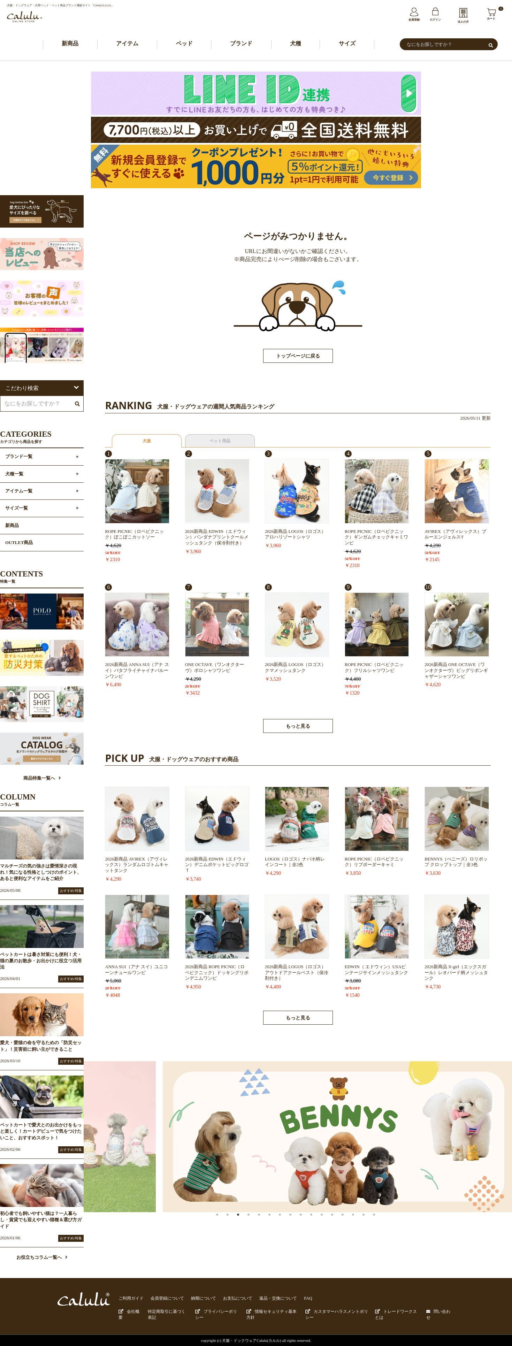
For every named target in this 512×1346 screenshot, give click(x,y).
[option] (298, 1137)
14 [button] (360, 1222)
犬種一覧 (14, 474)
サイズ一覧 (16, 508)
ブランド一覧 (18, 457)
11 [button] (329, 1222)
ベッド (184, 44)
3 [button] (245, 1222)
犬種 (295, 44)
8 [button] (297, 1222)
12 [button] (339, 1222)
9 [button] (308, 1222)
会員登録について (163, 1299)
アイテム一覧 (18, 491)
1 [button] (224, 1222)
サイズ (347, 44)
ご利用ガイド (130, 1299)
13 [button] (350, 1222)
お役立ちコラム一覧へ (41, 1258)
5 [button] (266, 1222)
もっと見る (298, 726)
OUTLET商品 (19, 543)
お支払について (229, 1299)
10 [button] (318, 1222)
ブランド (241, 44)
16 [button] (381, 1222)
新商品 (70, 44)
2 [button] (235, 1222)
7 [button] (287, 1222)
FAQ (295, 1299)
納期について (197, 1299)
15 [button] (370, 1222)
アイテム (127, 44)
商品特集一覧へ (42, 779)
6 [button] (276, 1222)
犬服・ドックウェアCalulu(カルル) (251, 1340)
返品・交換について (267, 1299)
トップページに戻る (298, 356)
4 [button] (255, 1222)
